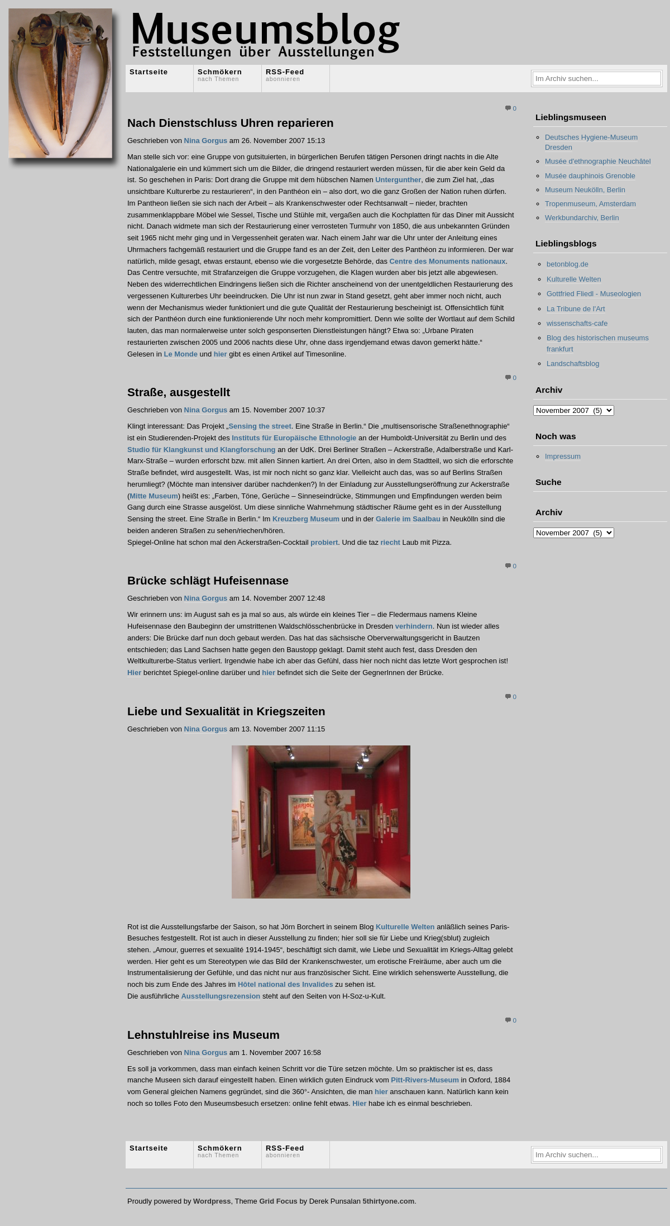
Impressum (563, 456)
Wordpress (212, 1201)
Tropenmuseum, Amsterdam (590, 203)
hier (220, 354)
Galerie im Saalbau (408, 519)
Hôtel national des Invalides (285, 984)
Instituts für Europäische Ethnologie (294, 438)
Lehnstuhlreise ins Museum (203, 1034)
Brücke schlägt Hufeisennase (208, 580)
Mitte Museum (154, 496)
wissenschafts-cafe (577, 323)
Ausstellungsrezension (220, 996)
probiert (324, 542)
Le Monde (181, 354)
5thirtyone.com (388, 1201)
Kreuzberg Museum (305, 519)
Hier (134, 672)
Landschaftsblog (573, 363)
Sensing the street (259, 426)
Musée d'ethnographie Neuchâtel (598, 161)
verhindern (414, 626)
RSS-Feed (285, 75)
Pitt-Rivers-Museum (425, 1080)
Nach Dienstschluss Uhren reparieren (230, 122)
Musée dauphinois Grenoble (590, 176)
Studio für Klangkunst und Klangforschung (201, 449)
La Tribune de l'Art (576, 309)
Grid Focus (278, 1201)
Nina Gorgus (206, 140)
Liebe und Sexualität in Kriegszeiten (226, 711)
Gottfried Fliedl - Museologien (594, 293)
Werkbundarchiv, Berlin (582, 217)
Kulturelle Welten (405, 927)
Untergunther (398, 179)
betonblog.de (567, 264)
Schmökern (220, 75)
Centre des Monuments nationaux (447, 261)
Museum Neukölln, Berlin (585, 190)
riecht (390, 542)
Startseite (149, 72)
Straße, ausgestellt (178, 392)
